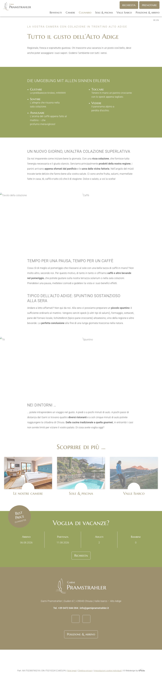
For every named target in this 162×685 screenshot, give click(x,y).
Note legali (72, 670)
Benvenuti (56, 12)
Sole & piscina (104, 12)
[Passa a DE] (154, 20)
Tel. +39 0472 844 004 (65, 608)
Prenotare (149, 5)
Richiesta (129, 5)
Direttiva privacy (85, 670)
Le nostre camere (28, 493)
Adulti (99, 539)
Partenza (62, 539)
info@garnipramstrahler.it (94, 608)
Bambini (135, 539)
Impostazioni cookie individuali (108, 670)
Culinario (85, 12)
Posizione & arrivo (147, 12)
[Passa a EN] (158, 20)
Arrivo (26, 539)
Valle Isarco (124, 12)
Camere (70, 12)
